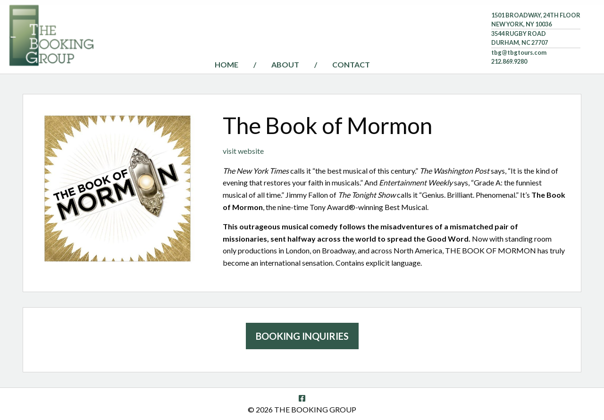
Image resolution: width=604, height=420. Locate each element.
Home (226, 64)
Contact (351, 64)
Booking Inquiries (302, 336)
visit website (243, 150)
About (285, 64)
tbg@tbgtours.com (518, 52)
